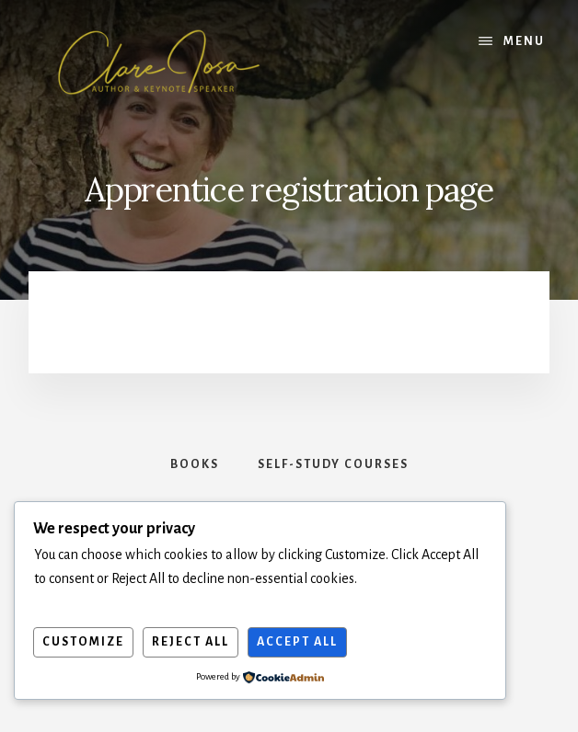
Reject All (190, 641)
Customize (83, 641)
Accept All (297, 641)
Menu (524, 41)
